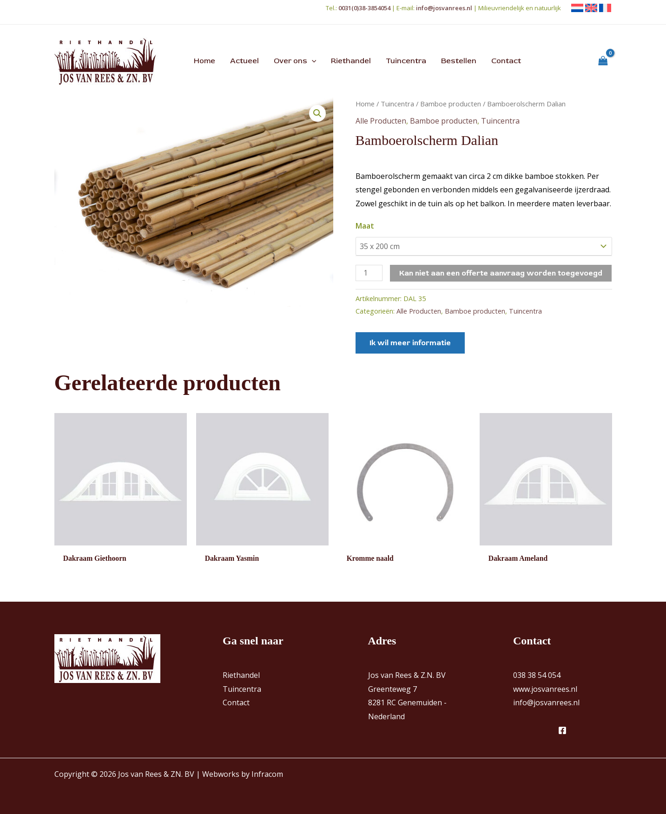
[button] (312, 61)
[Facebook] (562, 730)
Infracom (267, 774)
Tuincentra (397, 103)
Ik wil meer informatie (410, 343)
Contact (236, 703)
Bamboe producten (450, 103)
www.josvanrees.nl (545, 689)
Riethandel (241, 675)
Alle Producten (381, 121)
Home (365, 103)
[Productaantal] (369, 273)
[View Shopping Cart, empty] (603, 61)
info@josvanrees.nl (546, 703)
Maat (365, 226)
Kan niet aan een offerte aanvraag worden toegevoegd (500, 273)
